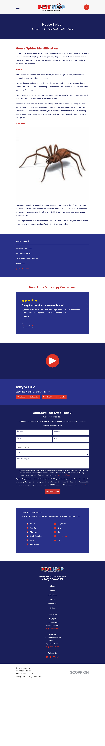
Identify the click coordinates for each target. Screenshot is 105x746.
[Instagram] (58, 657)
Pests (52, 599)
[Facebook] (51, 657)
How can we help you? (23, 459)
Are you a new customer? (24, 452)
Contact (52, 608)
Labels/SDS (52, 604)
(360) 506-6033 (52, 579)
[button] (52, 361)
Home (52, 590)
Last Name (57, 431)
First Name (20, 431)
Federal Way (62, 536)
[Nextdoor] (54, 657)
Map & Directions (52, 628)
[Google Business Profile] (47, 657)
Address (19, 445)
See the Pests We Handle (54, 397)
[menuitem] (52, 248)
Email (55, 438)
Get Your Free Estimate (27, 397)
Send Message (52, 491)
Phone (19, 438)
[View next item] (32, 325)
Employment (52, 595)
